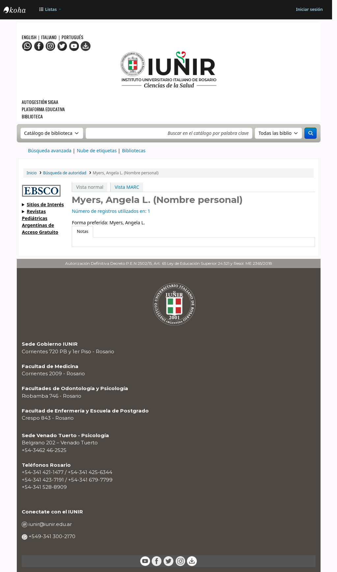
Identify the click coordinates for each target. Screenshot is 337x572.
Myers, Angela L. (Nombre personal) (126, 172)
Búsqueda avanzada (49, 150)
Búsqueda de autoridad (64, 172)
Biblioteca (32, 116)
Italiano (49, 37)
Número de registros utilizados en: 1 (111, 211)
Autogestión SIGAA (40, 101)
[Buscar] (310, 133)
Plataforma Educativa (43, 109)
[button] (50, 9)
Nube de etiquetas (97, 150)
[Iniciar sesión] (309, 9)
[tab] (82, 231)
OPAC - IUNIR (20, 10)
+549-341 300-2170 (51, 536)
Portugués (72, 37)
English (30, 37)
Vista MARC (127, 187)
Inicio (32, 172)
